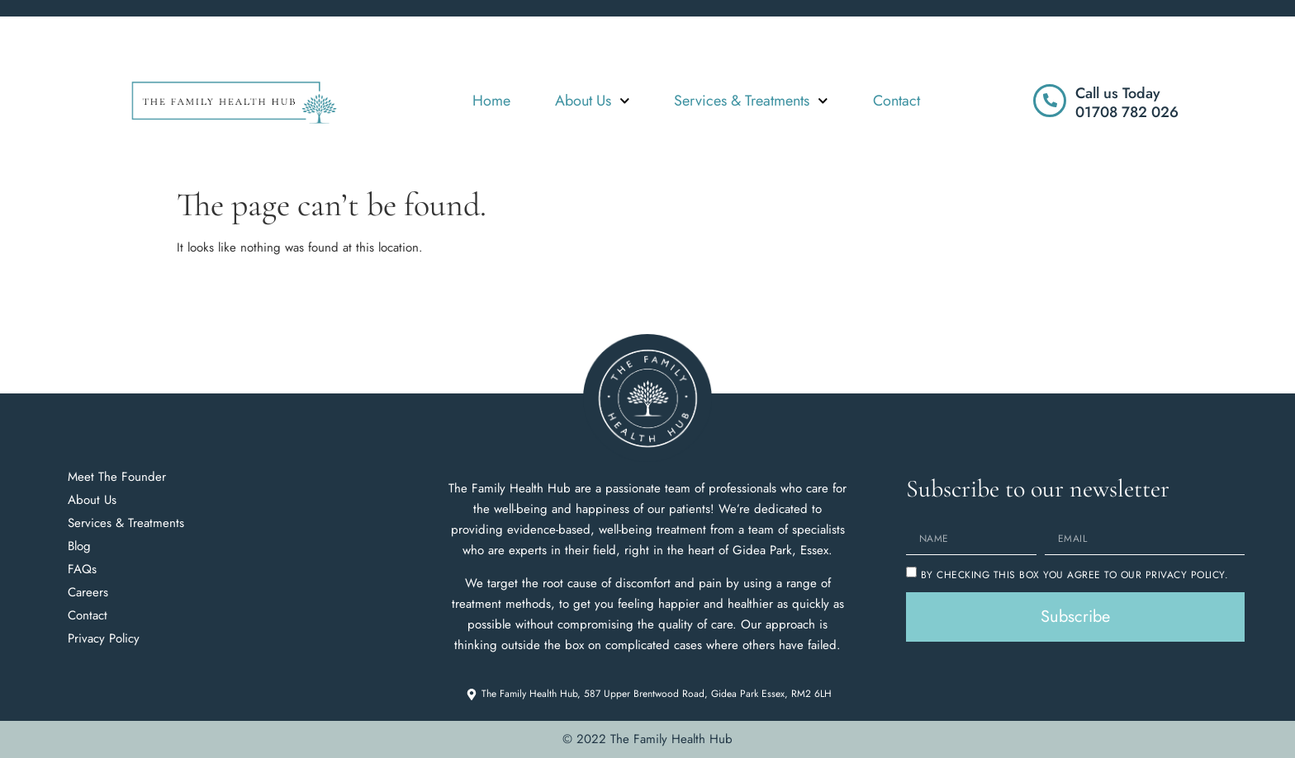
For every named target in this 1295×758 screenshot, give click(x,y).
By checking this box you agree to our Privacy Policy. (1075, 574)
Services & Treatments (751, 101)
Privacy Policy (104, 638)
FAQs (82, 569)
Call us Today (1117, 93)
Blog (79, 546)
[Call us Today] (1049, 100)
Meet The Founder (117, 477)
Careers (88, 592)
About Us (592, 101)
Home (491, 100)
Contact (896, 100)
